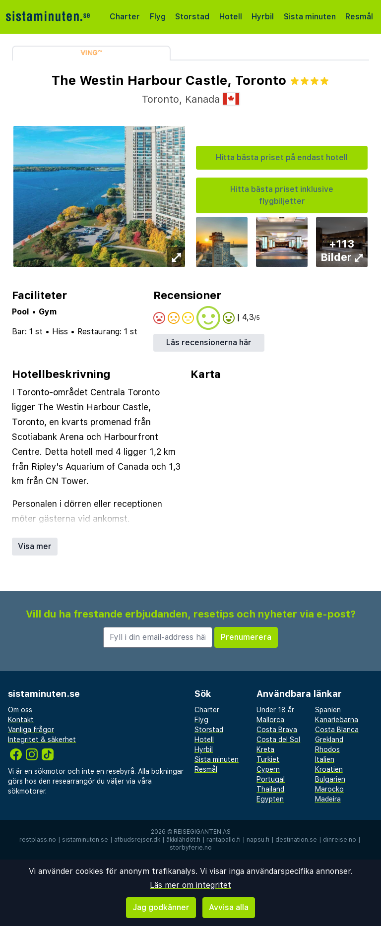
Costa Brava (276, 730)
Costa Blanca (337, 730)
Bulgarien (330, 779)
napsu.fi (258, 839)
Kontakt (21, 720)
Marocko (329, 789)
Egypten (270, 799)
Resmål (359, 16)
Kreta (265, 749)
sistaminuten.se (85, 839)
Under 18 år (275, 710)
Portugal (270, 779)
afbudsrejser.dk (137, 839)
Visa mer (35, 546)
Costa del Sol (278, 739)
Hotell (230, 16)
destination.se (296, 839)
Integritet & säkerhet (42, 739)
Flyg (158, 16)
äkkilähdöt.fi (183, 839)
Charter (125, 16)
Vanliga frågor (31, 730)
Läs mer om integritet (190, 885)
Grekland (329, 739)
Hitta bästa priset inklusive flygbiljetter (281, 195)
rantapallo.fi (223, 839)
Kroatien (329, 769)
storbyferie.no (191, 847)
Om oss (20, 710)
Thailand (270, 789)
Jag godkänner (161, 907)
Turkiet (267, 759)
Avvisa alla (229, 907)
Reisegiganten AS (202, 831)
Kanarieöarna (336, 720)
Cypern (268, 769)
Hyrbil (263, 16)
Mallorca (270, 720)
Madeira (328, 799)
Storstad (192, 16)
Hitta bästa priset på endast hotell (282, 157)
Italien (324, 759)
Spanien (328, 710)
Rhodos (327, 749)
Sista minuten (310, 16)
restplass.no (37, 839)
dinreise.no (339, 839)
